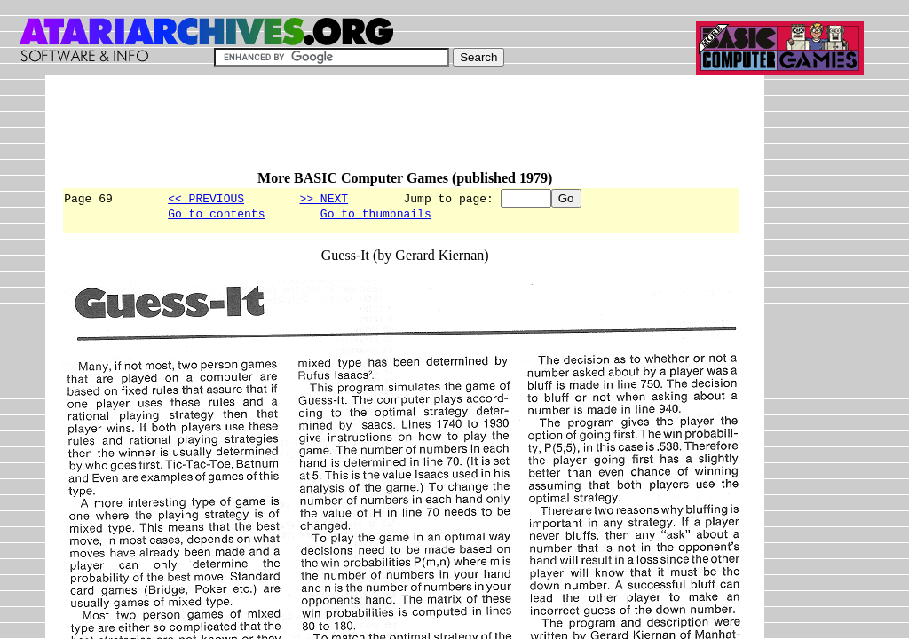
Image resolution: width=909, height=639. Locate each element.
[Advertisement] (384, 130)
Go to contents (216, 216)
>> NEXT (323, 198)
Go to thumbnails (375, 216)
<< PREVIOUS (206, 198)
